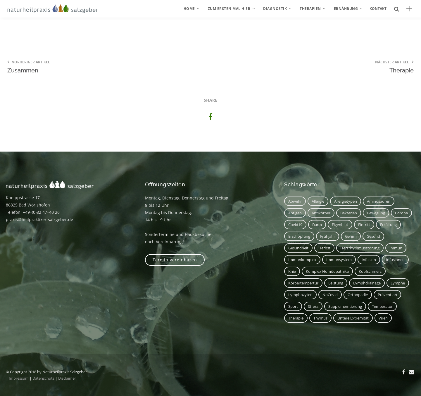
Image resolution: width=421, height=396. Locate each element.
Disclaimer (67, 378)
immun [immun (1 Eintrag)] (395, 248)
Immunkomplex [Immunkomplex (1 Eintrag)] (302, 259)
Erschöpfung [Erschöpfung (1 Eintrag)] (299, 236)
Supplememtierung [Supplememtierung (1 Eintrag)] (345, 306)
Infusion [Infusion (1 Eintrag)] (369, 259)
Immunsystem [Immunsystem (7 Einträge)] (339, 259)
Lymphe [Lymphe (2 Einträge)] (398, 283)
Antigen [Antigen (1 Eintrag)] (295, 213)
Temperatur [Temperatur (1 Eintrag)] (382, 306)
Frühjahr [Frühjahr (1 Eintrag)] (327, 236)
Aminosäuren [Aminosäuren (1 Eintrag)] (378, 201)
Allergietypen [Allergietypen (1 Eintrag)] (345, 201)
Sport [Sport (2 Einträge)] (293, 306)
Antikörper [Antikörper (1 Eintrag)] (321, 213)
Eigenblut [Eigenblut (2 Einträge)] (340, 224)
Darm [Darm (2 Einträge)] (317, 224)
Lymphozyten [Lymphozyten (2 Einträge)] (300, 294)
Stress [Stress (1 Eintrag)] (313, 306)
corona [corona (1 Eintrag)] (401, 213)
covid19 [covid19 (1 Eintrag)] (295, 224)
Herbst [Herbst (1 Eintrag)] (324, 248)
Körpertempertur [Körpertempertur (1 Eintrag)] (303, 283)
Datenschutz (43, 378)
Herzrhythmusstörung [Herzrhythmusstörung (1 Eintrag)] (359, 248)
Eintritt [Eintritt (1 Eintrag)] (364, 224)
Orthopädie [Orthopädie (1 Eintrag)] (358, 294)
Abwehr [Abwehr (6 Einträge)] (295, 201)
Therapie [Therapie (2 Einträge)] (295, 318)
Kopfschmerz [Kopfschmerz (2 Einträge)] (370, 271)
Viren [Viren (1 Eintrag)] (383, 318)
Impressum (19, 378)
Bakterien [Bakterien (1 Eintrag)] (348, 213)
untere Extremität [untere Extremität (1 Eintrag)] (353, 318)
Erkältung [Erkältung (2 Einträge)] (388, 224)
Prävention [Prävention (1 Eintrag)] (387, 294)
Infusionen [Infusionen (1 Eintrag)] (395, 259)
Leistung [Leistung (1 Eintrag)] (335, 283)
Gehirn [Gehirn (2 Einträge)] (351, 236)
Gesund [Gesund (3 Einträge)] (373, 236)
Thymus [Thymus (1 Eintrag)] (320, 318)
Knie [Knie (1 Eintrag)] (292, 271)
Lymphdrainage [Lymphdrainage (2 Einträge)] (367, 283)
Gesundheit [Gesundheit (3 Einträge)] (298, 248)
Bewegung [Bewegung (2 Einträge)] (376, 213)
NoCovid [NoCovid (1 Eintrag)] (330, 294)
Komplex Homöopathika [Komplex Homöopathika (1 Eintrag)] (327, 271)
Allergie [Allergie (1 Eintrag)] (318, 201)
